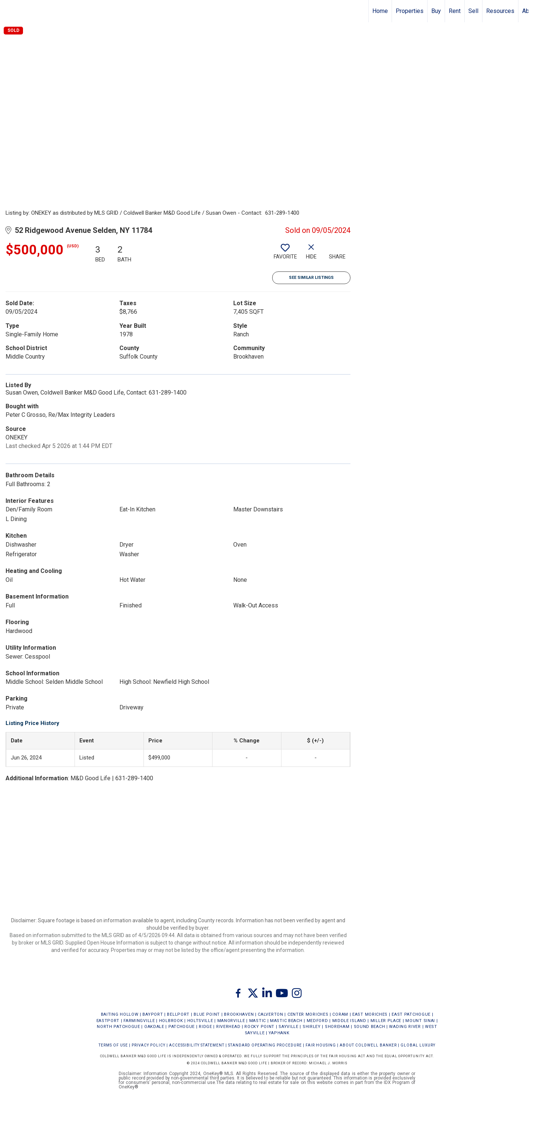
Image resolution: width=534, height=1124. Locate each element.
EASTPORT (108, 1020)
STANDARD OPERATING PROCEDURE (265, 1045)
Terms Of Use (113, 1045)
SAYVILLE (288, 1026)
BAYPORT (152, 1014)
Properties (409, 10)
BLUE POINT (207, 1014)
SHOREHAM (337, 1026)
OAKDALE (154, 1026)
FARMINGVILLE (139, 1020)
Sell (473, 10)
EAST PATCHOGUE (411, 1014)
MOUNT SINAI (420, 1020)
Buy (436, 10)
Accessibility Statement (196, 1045)
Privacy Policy (148, 1045)
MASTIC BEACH (286, 1020)
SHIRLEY (312, 1026)
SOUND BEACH (369, 1026)
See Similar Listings (311, 277)
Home (380, 10)
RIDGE (205, 1026)
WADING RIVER (405, 1026)
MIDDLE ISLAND (349, 1020)
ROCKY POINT (259, 1026)
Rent (455, 10)
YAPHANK (278, 1033)
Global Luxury (417, 1045)
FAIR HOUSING (321, 1045)
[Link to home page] (9, 11)
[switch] (285, 254)
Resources (500, 10)
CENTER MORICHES (308, 1014)
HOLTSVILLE (200, 1020)
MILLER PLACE (385, 1020)
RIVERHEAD (228, 1026)
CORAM (340, 1014)
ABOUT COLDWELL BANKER (368, 1045)
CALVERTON (270, 1014)
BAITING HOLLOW (120, 1014)
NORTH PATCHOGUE (118, 1026)
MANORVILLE (231, 1020)
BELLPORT (178, 1014)
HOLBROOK (171, 1020)
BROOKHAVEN (239, 1014)
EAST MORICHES (370, 1014)
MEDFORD (317, 1020)
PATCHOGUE (181, 1026)
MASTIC (257, 1020)
